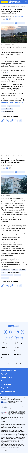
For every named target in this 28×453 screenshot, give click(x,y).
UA (7, 19)
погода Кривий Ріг (7, 108)
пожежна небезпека (7, 111)
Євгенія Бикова (19, 16)
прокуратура (5, 269)
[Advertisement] (14, 140)
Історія (3, 351)
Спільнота (17, 351)
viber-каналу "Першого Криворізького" (12, 102)
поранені (17, 275)
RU (10, 19)
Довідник (4, 358)
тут (7, 72)
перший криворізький (13, 106)
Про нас (16, 347)
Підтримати (4, 2)
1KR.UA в (8, 23)
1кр (3, 106)
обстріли (22, 269)
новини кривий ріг (6, 275)
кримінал (4, 277)
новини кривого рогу (13, 272)
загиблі (15, 269)
